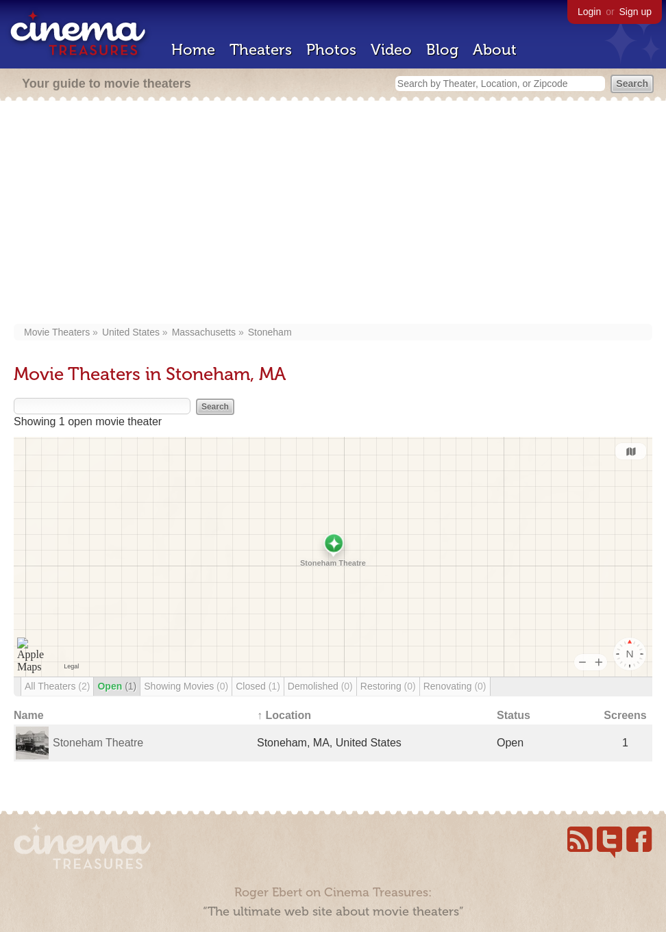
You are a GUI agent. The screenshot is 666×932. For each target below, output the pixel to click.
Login (589, 11)
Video (391, 49)
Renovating (454, 686)
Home (193, 49)
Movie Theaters (57, 332)
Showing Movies (186, 686)
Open (116, 686)
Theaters (261, 49)
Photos (331, 49)
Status (513, 715)
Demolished (320, 686)
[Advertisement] (333, 214)
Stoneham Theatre (98, 742)
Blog (442, 49)
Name (29, 715)
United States (131, 332)
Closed (258, 686)
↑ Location (284, 715)
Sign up (635, 11)
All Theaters (57, 686)
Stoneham (270, 332)
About (495, 49)
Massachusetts (204, 332)
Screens (625, 715)
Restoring (388, 686)
